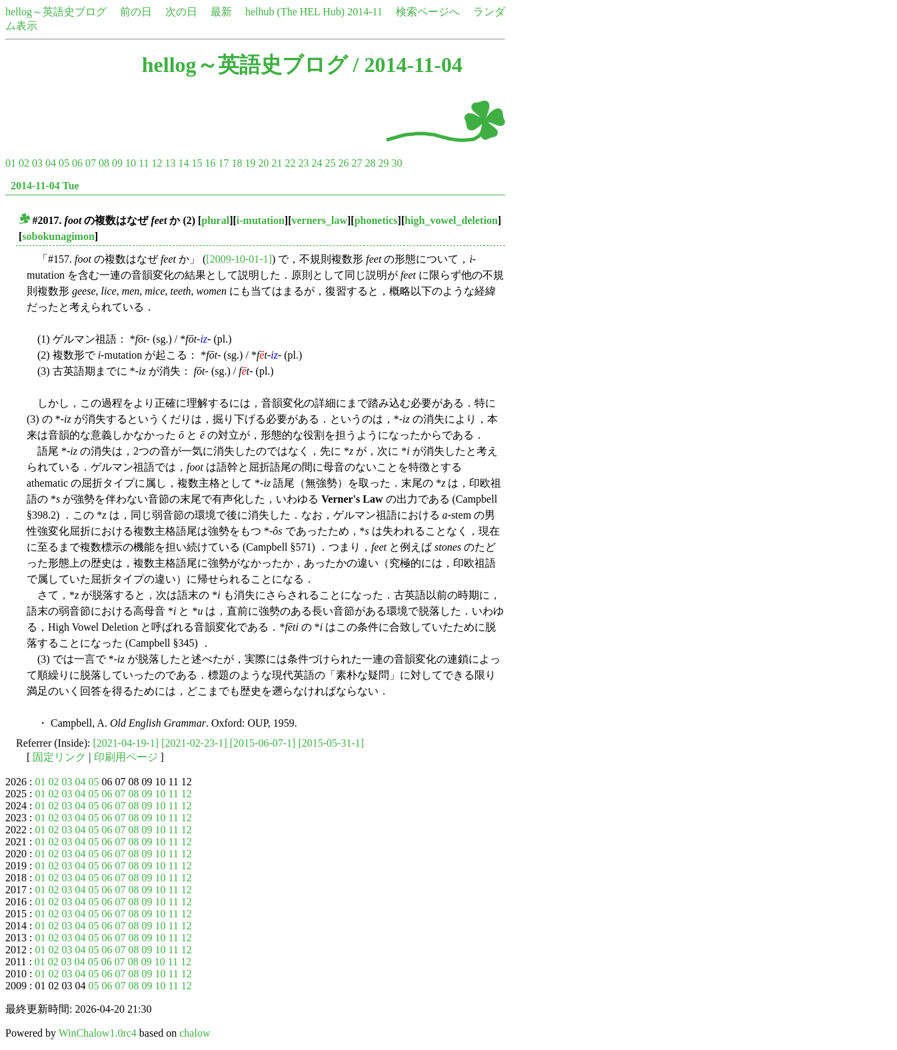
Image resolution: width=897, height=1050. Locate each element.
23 (303, 163)
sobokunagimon (58, 236)
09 (117, 163)
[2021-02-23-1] (194, 743)
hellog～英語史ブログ (56, 11)
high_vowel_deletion (451, 220)
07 (90, 163)
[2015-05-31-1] (331, 743)
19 (250, 163)
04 (50, 163)
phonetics (376, 220)
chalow (194, 1033)
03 (37, 163)
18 (236, 163)
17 (223, 163)
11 (144, 163)
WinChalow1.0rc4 (98, 1033)
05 (64, 163)
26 (343, 163)
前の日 (136, 11)
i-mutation (261, 220)
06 (77, 163)
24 (316, 163)
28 (370, 163)
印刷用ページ (126, 757)
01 (10, 163)
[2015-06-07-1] (263, 743)
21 (276, 163)
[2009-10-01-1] (239, 259)
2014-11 (365, 11)
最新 (221, 11)
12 (156, 163)
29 (383, 163)
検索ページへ (428, 11)
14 (183, 163)
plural (215, 220)
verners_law (319, 220)
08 (104, 163)
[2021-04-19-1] (126, 743)
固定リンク (59, 757)
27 (356, 163)
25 (330, 163)
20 (263, 163)
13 (170, 163)
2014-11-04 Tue (45, 185)
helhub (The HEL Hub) (295, 11)
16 (210, 163)
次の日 (181, 11)
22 (290, 163)
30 (396, 163)
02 (24, 163)
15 (196, 163)
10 (130, 163)
